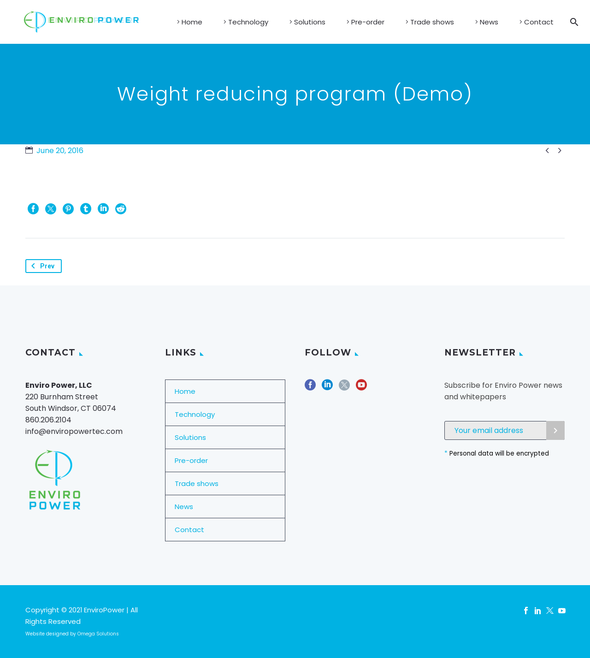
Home (192, 22)
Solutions (309, 22)
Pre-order (367, 22)
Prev (41, 266)
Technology (248, 22)
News (489, 22)
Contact (539, 22)
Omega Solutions (98, 633)
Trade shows (432, 22)
